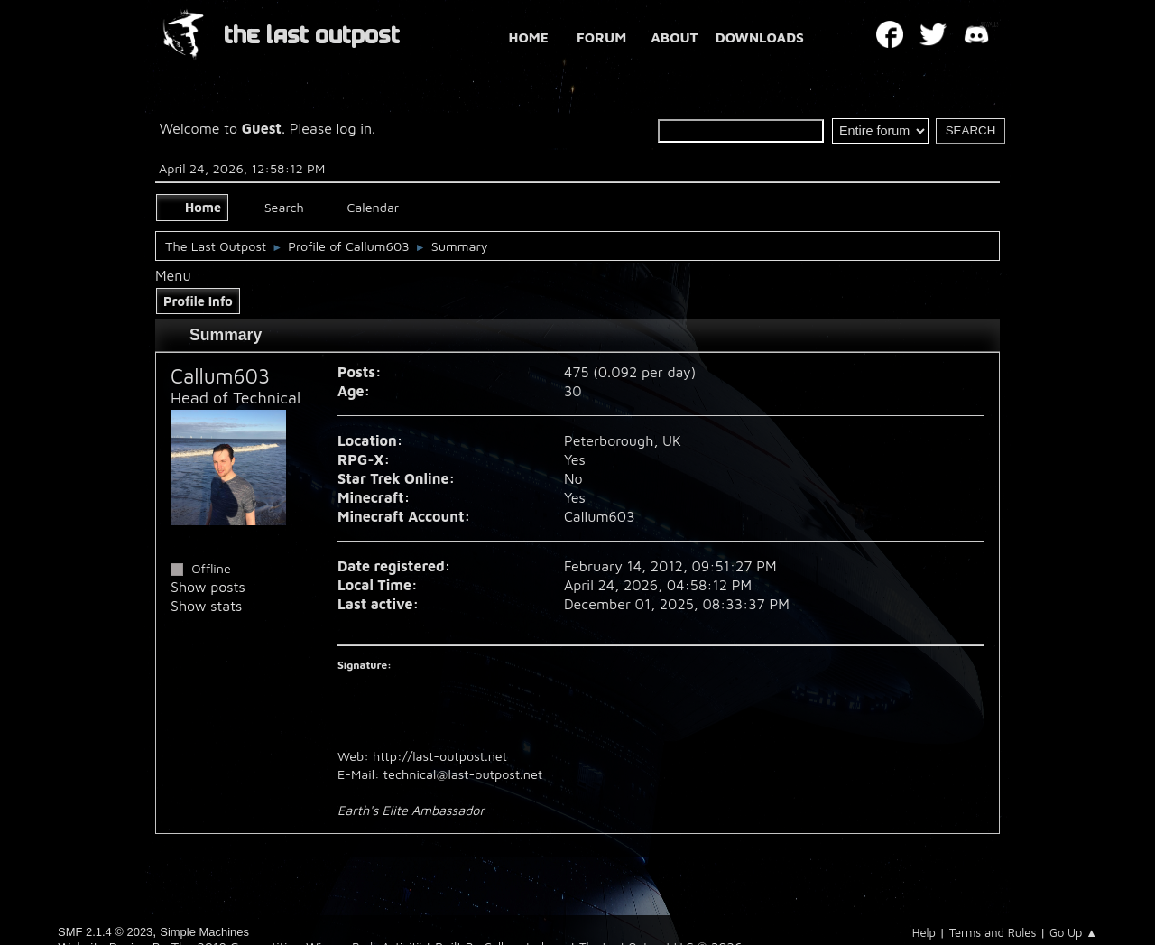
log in (355, 128)
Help (924, 932)
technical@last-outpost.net (462, 774)
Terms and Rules (993, 932)
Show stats (206, 606)
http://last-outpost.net (440, 756)
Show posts (208, 587)
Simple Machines (204, 932)
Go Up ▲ (1073, 932)
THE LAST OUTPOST (312, 35)
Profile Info (198, 301)
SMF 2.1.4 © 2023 (105, 932)
